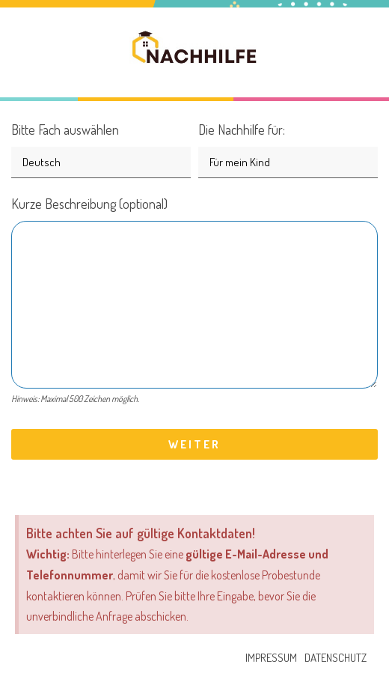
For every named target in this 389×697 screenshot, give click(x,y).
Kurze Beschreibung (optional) (194, 302)
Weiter (194, 444)
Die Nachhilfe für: (288, 145)
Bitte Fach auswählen (101, 145)
